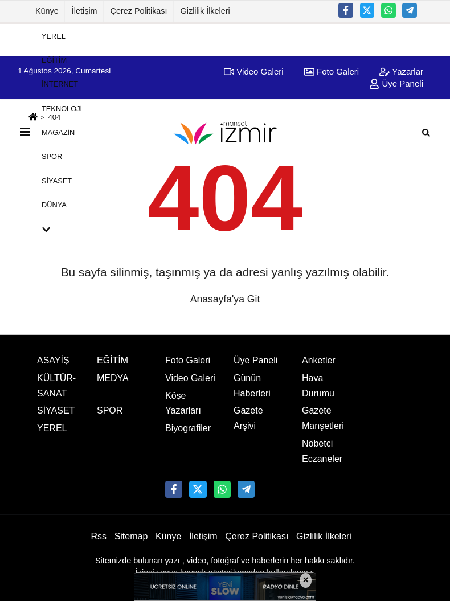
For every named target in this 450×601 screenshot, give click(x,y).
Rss (99, 536)
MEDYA (113, 378)
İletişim (84, 10)
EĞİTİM (54, 60)
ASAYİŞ (53, 360)
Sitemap (131, 536)
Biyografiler (188, 428)
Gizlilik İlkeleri (205, 10)
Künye (47, 10)
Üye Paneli (255, 360)
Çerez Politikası (139, 10)
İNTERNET (60, 84)
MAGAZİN (58, 132)
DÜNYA (54, 205)
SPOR (52, 156)
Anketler (319, 360)
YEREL (54, 35)
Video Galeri (190, 378)
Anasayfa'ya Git (225, 299)
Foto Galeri (187, 360)
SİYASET (57, 180)
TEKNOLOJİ (62, 108)
